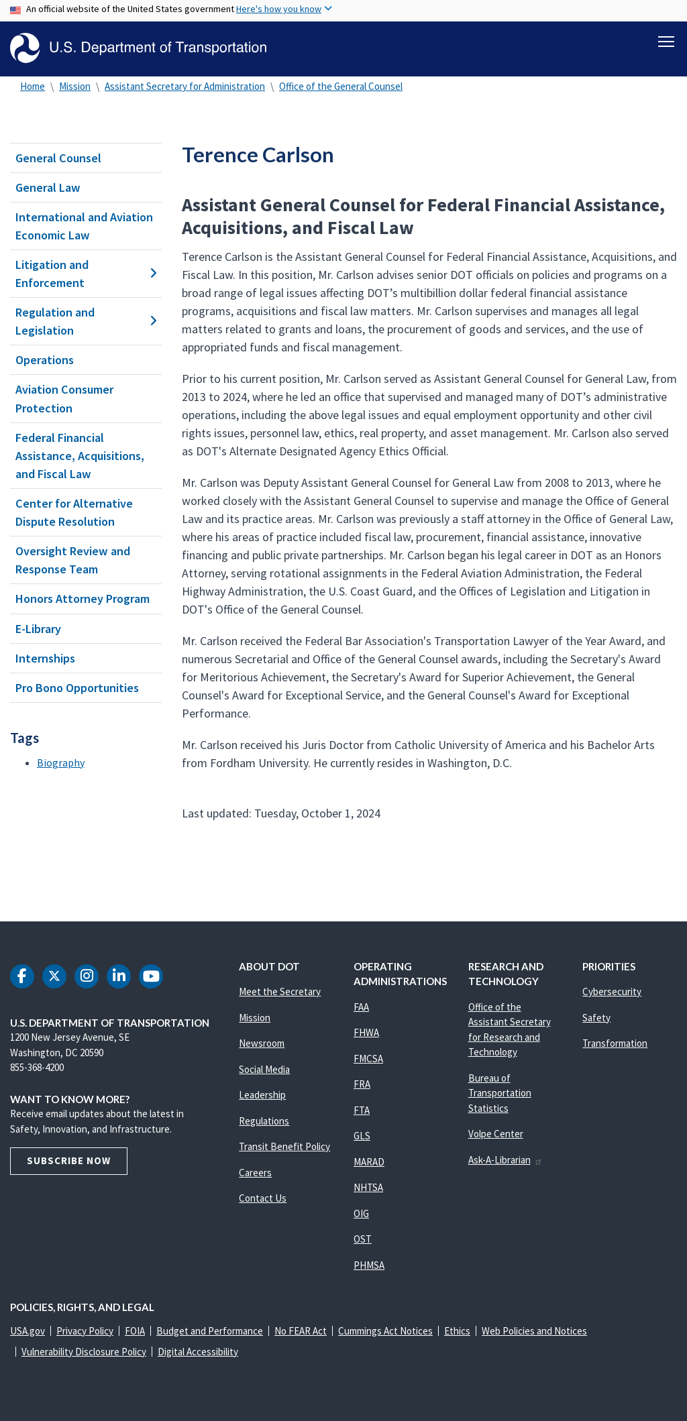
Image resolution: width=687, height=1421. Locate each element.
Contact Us (262, 1198)
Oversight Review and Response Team (72, 560)
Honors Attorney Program (82, 599)
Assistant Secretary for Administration (185, 86)
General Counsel (58, 158)
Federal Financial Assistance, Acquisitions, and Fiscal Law (79, 455)
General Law (48, 187)
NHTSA (368, 1187)
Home (32, 86)
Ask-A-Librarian (505, 1159)
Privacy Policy (84, 1330)
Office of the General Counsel (341, 86)
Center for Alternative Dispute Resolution (74, 512)
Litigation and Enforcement (85, 273)
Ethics (457, 1330)
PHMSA (369, 1265)
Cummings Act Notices (385, 1330)
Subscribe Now (69, 1160)
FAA (361, 1007)
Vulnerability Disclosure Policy (83, 1351)
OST (363, 1239)
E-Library (38, 628)
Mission (75, 86)
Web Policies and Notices (534, 1330)
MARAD (369, 1161)
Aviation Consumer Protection (64, 399)
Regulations (264, 1121)
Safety (596, 1017)
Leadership (262, 1094)
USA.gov (27, 1330)
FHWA (366, 1032)
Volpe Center (495, 1133)
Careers (255, 1172)
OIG (361, 1213)
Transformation (614, 1043)
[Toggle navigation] (666, 41)
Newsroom (261, 1043)
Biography (61, 762)
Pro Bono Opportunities (77, 687)
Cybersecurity (611, 991)
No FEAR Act (300, 1330)
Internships (45, 658)
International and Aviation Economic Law (84, 226)
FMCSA (368, 1058)
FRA (362, 1084)
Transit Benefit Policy (284, 1146)
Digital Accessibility (198, 1351)
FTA (362, 1110)
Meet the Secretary (280, 991)
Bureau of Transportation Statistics (499, 1093)
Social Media (264, 1069)
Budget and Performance (209, 1330)
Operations (44, 359)
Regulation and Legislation (85, 321)
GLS (362, 1135)
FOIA (135, 1330)
